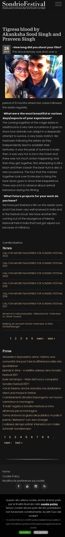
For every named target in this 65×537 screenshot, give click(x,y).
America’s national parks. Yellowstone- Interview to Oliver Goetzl (31, 315)
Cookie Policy (10, 476)
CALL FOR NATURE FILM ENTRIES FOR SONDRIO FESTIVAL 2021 (32, 264)
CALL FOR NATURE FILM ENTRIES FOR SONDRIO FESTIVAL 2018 (32, 295)
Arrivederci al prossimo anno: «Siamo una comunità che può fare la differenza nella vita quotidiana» (32, 361)
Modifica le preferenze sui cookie (23, 481)
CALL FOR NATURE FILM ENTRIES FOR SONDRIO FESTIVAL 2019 (32, 285)
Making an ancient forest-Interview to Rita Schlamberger (27, 325)
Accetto (25, 532)
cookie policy (49, 504)
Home (6, 471)
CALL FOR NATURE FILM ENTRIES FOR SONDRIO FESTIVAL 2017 (32, 305)
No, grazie (41, 532)
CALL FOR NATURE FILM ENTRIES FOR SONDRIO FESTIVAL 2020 (32, 275)
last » (51, 338)
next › (40, 338)
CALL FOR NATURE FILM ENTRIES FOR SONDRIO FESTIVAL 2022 (32, 254)
